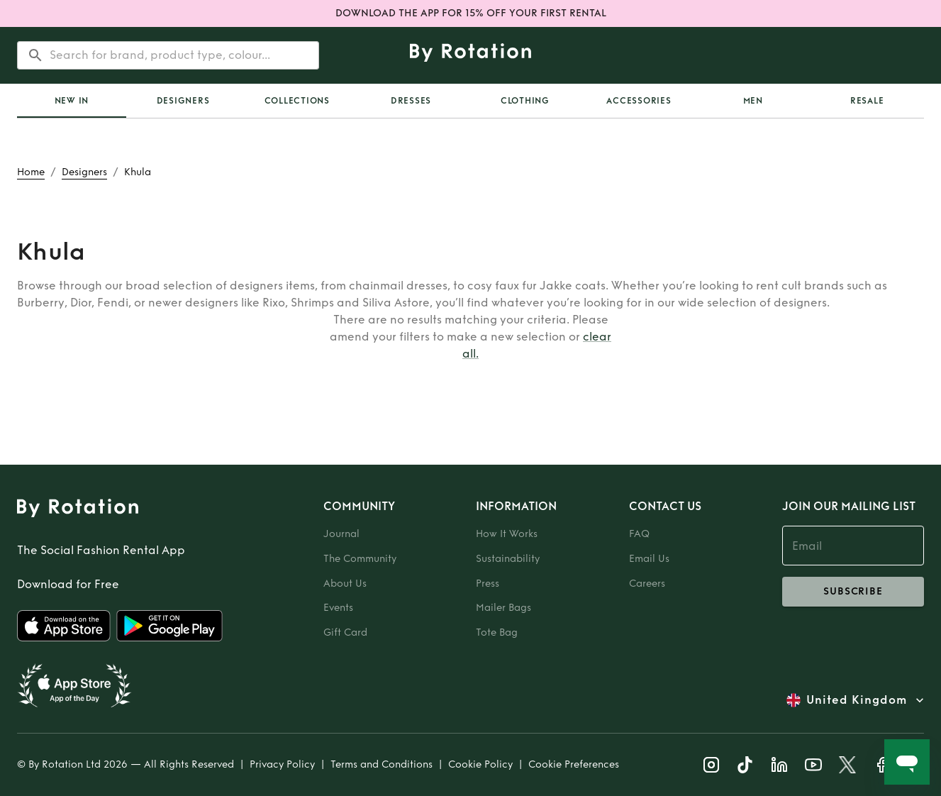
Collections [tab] (297, 101)
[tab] (71, 101)
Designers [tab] (183, 101)
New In (72, 101)
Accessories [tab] (638, 101)
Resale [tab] (867, 101)
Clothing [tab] (525, 101)
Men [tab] (753, 101)
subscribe (853, 592)
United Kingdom (856, 700)
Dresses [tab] (411, 101)
